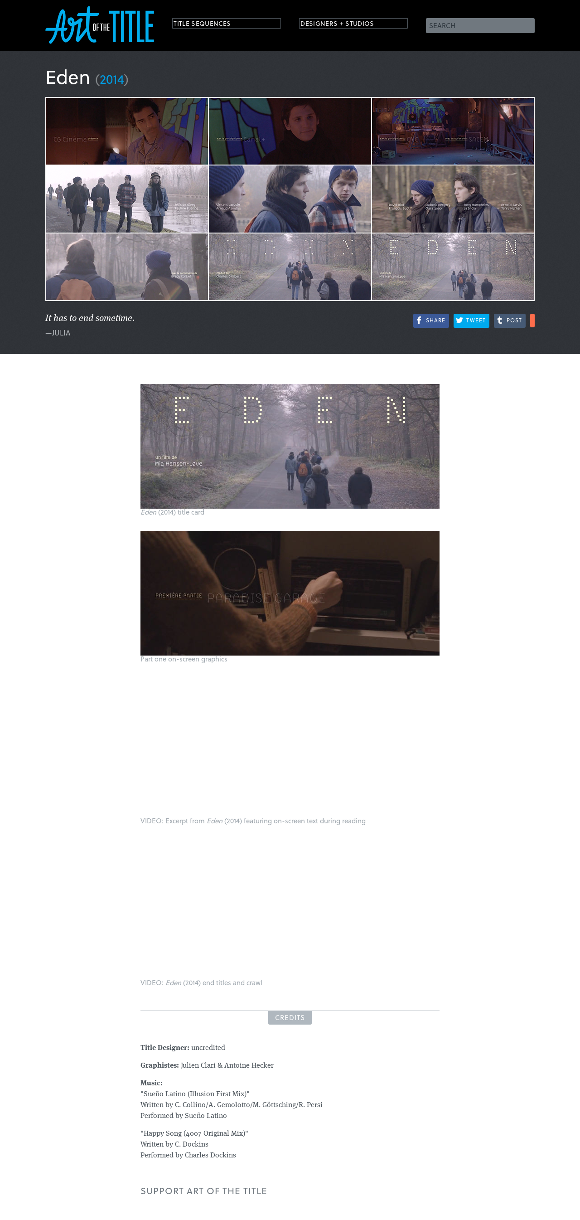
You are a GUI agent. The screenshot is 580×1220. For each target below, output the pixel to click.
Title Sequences (210, 24)
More (532, 320)
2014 (112, 78)
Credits (290, 1017)
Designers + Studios (347, 24)
